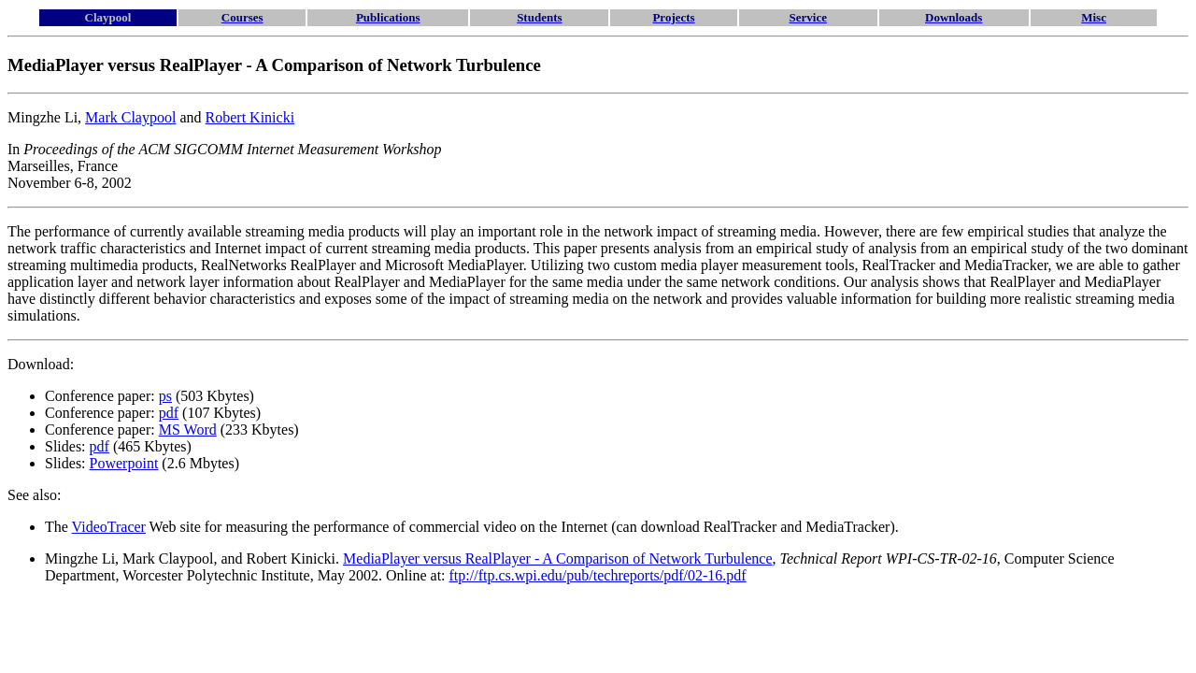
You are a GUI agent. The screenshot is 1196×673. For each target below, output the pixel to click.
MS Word (188, 429)
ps (165, 396)
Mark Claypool (130, 117)
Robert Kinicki (250, 117)
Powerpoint (124, 463)
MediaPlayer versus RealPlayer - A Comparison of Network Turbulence (557, 558)
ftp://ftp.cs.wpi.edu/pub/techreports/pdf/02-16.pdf (598, 575)
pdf (168, 413)
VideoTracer (109, 527)
